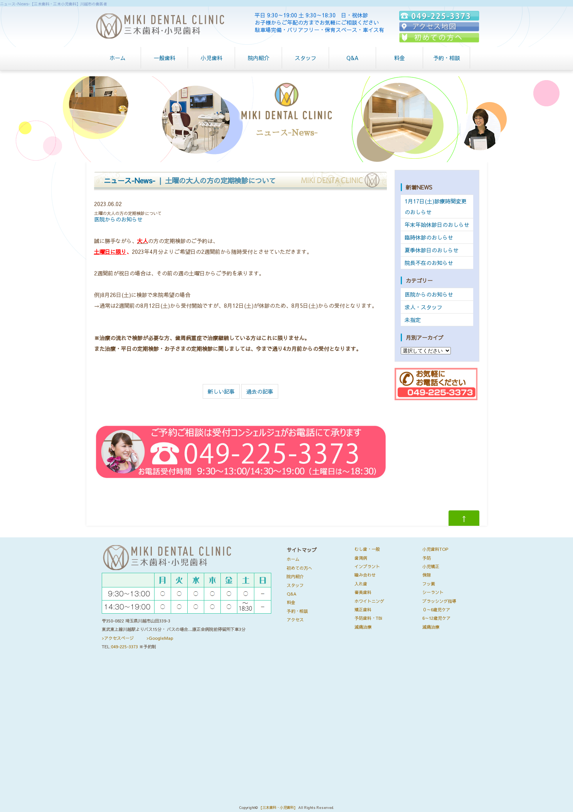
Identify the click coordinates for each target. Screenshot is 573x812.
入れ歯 (361, 584)
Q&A (352, 58)
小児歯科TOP (435, 549)
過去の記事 (259, 391)
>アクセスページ (118, 638)
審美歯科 (363, 592)
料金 (399, 58)
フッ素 (428, 584)
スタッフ (305, 58)
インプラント (367, 566)
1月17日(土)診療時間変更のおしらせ (436, 206)
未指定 (413, 320)
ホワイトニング (369, 601)
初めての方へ (299, 568)
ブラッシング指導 (439, 601)
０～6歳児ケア (436, 609)
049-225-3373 (124, 646)
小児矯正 (430, 566)
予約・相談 (446, 58)
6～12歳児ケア (436, 618)
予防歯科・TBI (368, 618)
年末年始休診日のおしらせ (437, 224)
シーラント (433, 592)
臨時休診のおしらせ (429, 237)
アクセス (295, 619)
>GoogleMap (159, 638)
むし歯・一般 (367, 549)
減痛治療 (363, 627)
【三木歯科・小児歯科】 (278, 807)
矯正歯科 (363, 609)
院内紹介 (258, 58)
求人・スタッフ (423, 307)
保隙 (426, 575)
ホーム (117, 58)
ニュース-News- (129, 180)
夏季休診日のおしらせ (432, 250)
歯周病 (361, 558)
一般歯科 (164, 58)
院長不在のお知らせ (429, 263)
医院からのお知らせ (118, 219)
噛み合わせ (365, 575)
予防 (426, 558)
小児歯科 (211, 58)
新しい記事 (221, 391)
